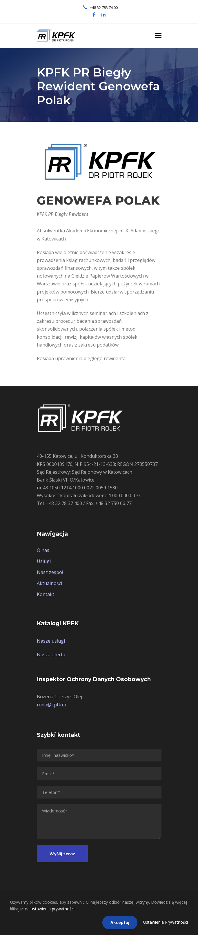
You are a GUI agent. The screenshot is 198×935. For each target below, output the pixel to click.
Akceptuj (119, 922)
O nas (43, 550)
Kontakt (45, 594)
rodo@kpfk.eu (52, 704)
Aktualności (49, 583)
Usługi (44, 561)
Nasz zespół (50, 572)
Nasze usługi (51, 641)
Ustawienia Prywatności (165, 922)
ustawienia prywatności (53, 909)
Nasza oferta (51, 654)
